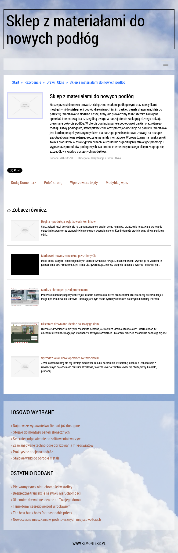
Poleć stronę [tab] (53, 182)
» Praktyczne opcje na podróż (32, 451)
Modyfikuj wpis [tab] (117, 182)
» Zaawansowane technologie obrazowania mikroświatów (52, 445)
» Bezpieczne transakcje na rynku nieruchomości (46, 493)
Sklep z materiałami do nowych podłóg (98, 82)
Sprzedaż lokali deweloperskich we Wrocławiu (70, 358)
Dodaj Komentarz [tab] (23, 182)
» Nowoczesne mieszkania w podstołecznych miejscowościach (56, 519)
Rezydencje (33, 82)
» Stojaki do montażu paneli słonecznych (40, 432)
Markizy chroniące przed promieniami (64, 289)
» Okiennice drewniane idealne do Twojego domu (46, 499)
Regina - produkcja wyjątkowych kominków (68, 221)
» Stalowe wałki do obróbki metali (35, 458)
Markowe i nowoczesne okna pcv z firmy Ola (69, 255)
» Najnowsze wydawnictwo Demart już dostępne (45, 425)
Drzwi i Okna (55, 82)
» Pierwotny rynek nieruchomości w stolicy (41, 486)
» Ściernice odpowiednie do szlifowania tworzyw (45, 438)
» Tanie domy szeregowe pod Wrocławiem (40, 506)
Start (15, 82)
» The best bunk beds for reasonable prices (41, 512)
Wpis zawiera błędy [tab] (84, 182)
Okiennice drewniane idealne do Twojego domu (70, 324)
